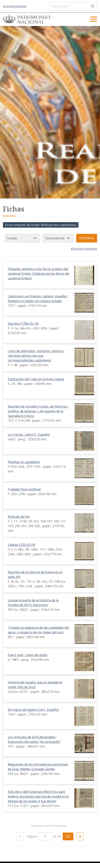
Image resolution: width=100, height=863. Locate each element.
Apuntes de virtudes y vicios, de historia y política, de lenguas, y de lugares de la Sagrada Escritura (38, 411)
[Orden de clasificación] (58, 238)
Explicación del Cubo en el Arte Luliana (36, 379)
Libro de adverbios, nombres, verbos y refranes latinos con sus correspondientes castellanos (36, 355)
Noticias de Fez (19, 516)
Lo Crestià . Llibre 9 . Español (29, 434)
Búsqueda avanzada (14, 6)
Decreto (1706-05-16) (23, 323)
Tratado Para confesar (24, 489)
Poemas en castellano (24, 462)
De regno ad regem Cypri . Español (33, 709)
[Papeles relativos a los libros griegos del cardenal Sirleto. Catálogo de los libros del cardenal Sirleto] (38, 273)
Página (39, 836)
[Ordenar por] (22, 238)
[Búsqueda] (73, 6)
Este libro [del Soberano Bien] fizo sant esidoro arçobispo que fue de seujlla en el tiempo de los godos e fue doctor (38, 796)
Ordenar (86, 238)
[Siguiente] (80, 836)
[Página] (45, 836)
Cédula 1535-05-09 (21, 545)
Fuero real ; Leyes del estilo (27, 655)
